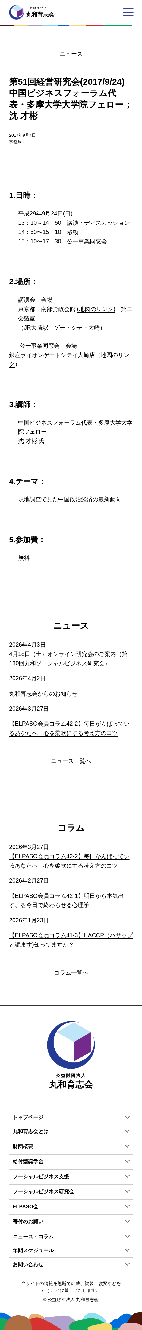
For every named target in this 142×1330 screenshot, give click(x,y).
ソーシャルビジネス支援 (41, 1176)
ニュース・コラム (33, 1237)
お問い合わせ (28, 1264)
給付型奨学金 (28, 1161)
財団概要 (23, 1146)
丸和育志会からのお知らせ (43, 694)
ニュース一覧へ (71, 761)
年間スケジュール (33, 1250)
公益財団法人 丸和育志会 (73, 1299)
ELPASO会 (25, 1207)
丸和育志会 (71, 1055)
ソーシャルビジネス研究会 (43, 1191)
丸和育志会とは (31, 1131)
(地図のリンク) (96, 309)
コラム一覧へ (71, 972)
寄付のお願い (28, 1222)
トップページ (28, 1117)
